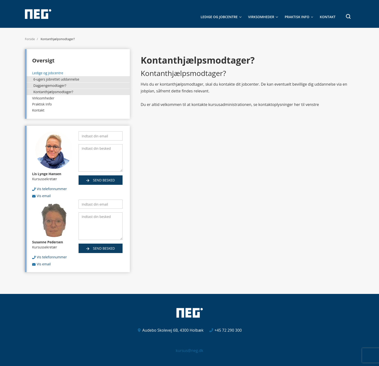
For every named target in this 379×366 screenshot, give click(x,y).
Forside (30, 39)
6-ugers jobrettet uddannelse (56, 79)
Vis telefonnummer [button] (52, 189)
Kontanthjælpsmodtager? (53, 92)
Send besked (103, 180)
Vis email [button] (44, 196)
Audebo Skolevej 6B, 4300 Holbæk (173, 330)
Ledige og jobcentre (219, 17)
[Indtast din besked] (101, 158)
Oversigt (43, 60)
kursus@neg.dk (189, 350)
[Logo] (38, 14)
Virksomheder (261, 17)
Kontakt (327, 17)
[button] (346, 16)
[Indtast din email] (101, 136)
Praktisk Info (297, 17)
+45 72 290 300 (228, 330)
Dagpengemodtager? (49, 85)
